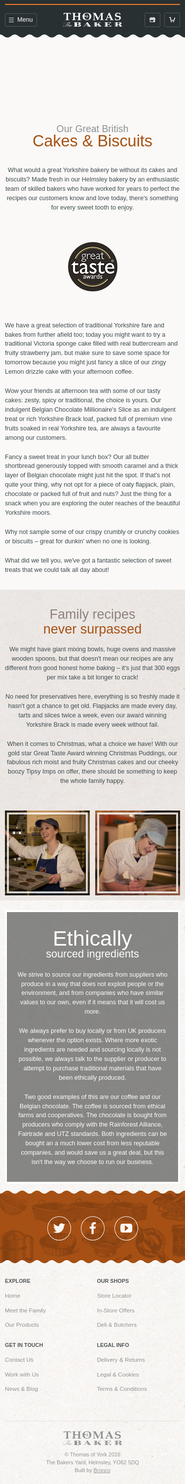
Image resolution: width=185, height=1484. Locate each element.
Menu (21, 19)
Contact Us (19, 1359)
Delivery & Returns (121, 1359)
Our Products (22, 1324)
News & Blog (21, 1388)
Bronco (102, 1470)
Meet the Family (25, 1310)
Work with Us (22, 1374)
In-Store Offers (116, 1310)
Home (12, 1295)
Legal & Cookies (118, 1374)
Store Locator (114, 1295)
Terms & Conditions (122, 1388)
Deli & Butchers (117, 1324)
